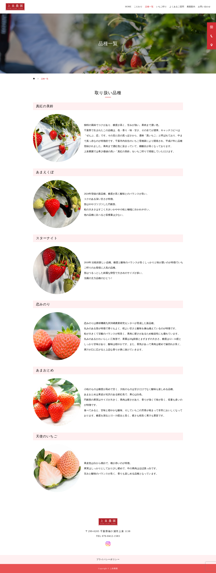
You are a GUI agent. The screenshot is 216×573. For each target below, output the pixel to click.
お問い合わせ (204, 7)
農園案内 (191, 7)
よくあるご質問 (176, 7)
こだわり (138, 7)
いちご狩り (161, 7)
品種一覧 (149, 7)
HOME (128, 7)
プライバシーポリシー (108, 559)
